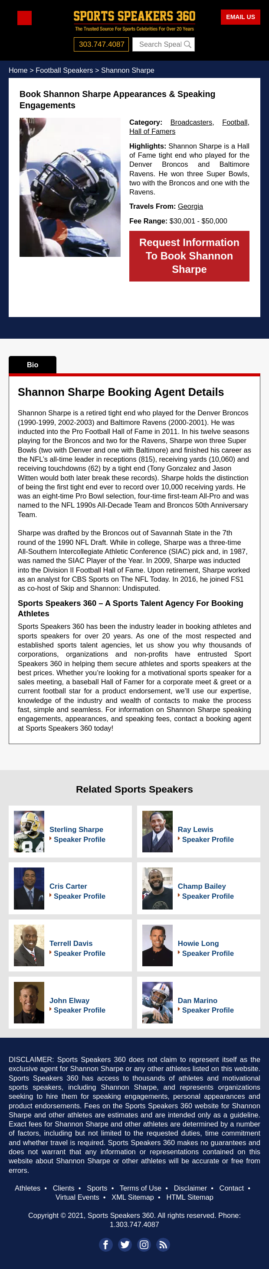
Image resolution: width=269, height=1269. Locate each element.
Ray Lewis (195, 829)
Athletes (27, 1188)
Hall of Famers (152, 131)
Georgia (190, 206)
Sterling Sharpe (76, 829)
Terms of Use (140, 1188)
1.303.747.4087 (134, 1224)
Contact (232, 1188)
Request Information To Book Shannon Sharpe (189, 255)
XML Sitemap (133, 1197)
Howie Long (198, 943)
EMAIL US (240, 16)
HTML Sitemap (189, 1197)
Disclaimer (190, 1188)
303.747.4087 (102, 44)
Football (234, 122)
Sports (97, 1188)
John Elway (69, 1001)
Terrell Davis (71, 943)
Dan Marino (197, 1001)
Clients (64, 1188)
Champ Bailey (202, 886)
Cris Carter (68, 886)
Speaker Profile (79, 839)
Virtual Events (77, 1197)
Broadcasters (191, 122)
